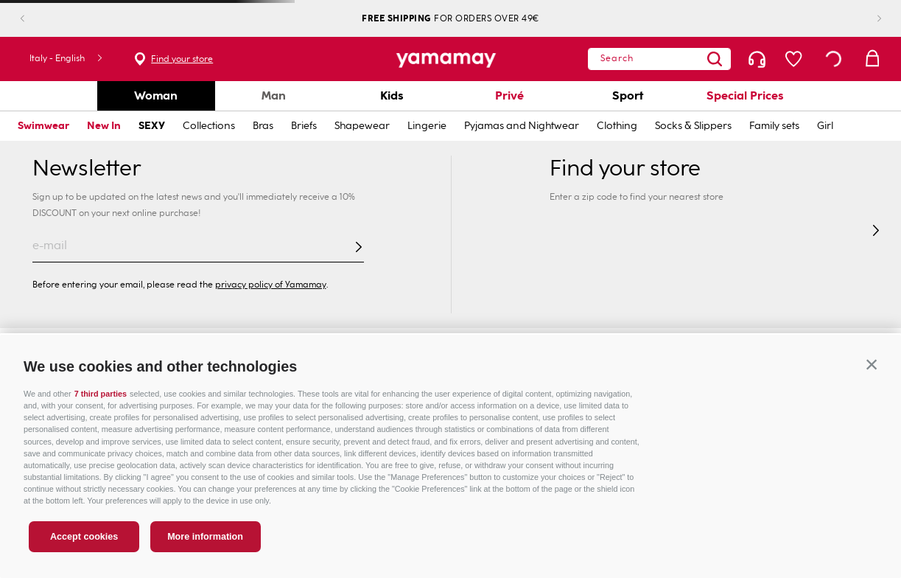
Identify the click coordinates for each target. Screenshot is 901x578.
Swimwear (43, 125)
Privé (509, 95)
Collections (209, 125)
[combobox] (688, 59)
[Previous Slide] (34, 19)
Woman (156, 95)
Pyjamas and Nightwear (521, 125)
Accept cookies (84, 537)
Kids (392, 95)
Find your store (109, 59)
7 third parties (100, 393)
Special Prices (745, 95)
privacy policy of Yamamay (270, 284)
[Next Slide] (867, 19)
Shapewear (362, 125)
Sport (627, 95)
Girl (825, 125)
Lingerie (426, 125)
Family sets (774, 125)
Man (274, 95)
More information (205, 537)
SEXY (152, 125)
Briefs (304, 125)
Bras (263, 125)
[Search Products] (743, 59)
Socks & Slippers (693, 125)
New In (104, 125)
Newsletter (86, 168)
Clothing (617, 125)
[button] (871, 364)
